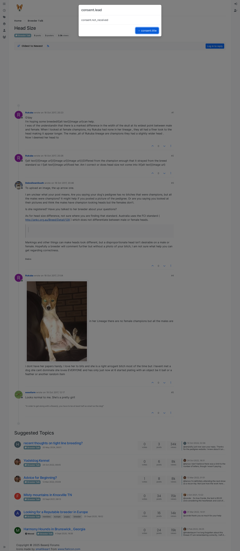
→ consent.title (147, 30)
